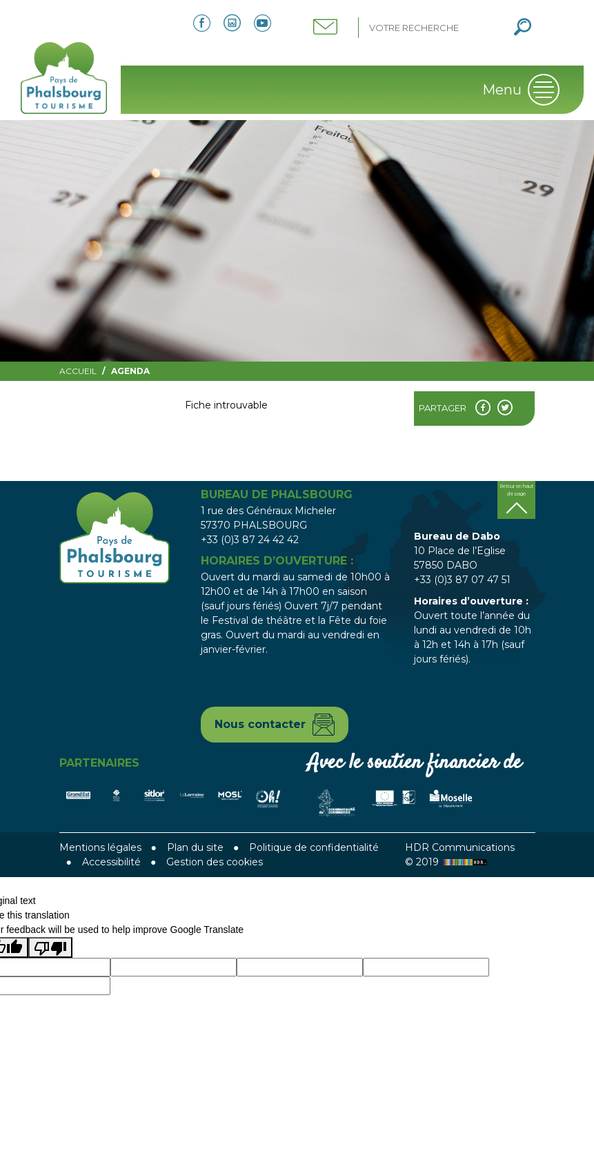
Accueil (78, 371)
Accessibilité (111, 862)
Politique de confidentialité (314, 847)
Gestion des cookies (214, 862)
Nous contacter (260, 724)
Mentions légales (100, 847)
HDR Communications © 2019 (460, 854)
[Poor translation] (50, 947)
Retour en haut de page (516, 490)
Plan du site (195, 847)
